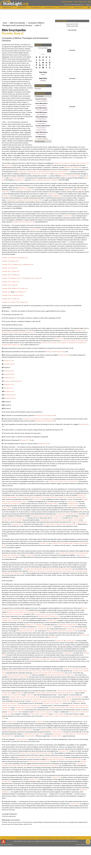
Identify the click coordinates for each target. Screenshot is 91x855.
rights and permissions (45, 838)
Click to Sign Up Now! (80, 1)
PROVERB (65, 180)
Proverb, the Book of (42, 101)
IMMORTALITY (42, 222)
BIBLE (22, 118)
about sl (65, 838)
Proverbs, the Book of (42, 110)
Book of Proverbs (41, 130)
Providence (43, 80)
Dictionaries (40, 96)
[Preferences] (89, 7)
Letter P (38, 25)
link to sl (72, 838)
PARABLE (19, 208)
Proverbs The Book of (42, 138)
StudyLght (12, 3)
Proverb (43, 74)
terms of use (19, 838)
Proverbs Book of (41, 134)
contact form (74, 841)
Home (5, 23)
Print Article (38, 88)
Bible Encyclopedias (17, 23)
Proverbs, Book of (41, 105)
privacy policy (30, 838)
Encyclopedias (41, 141)
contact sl (57, 838)
